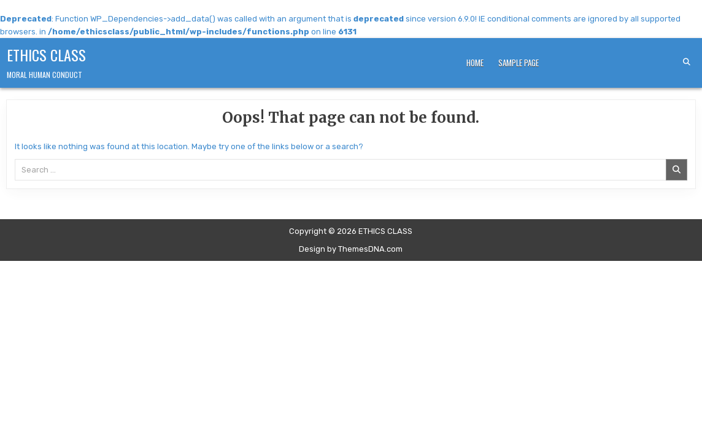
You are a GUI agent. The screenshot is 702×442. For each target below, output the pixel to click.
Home (475, 62)
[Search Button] (687, 62)
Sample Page (518, 62)
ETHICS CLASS (46, 55)
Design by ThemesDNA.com (351, 249)
